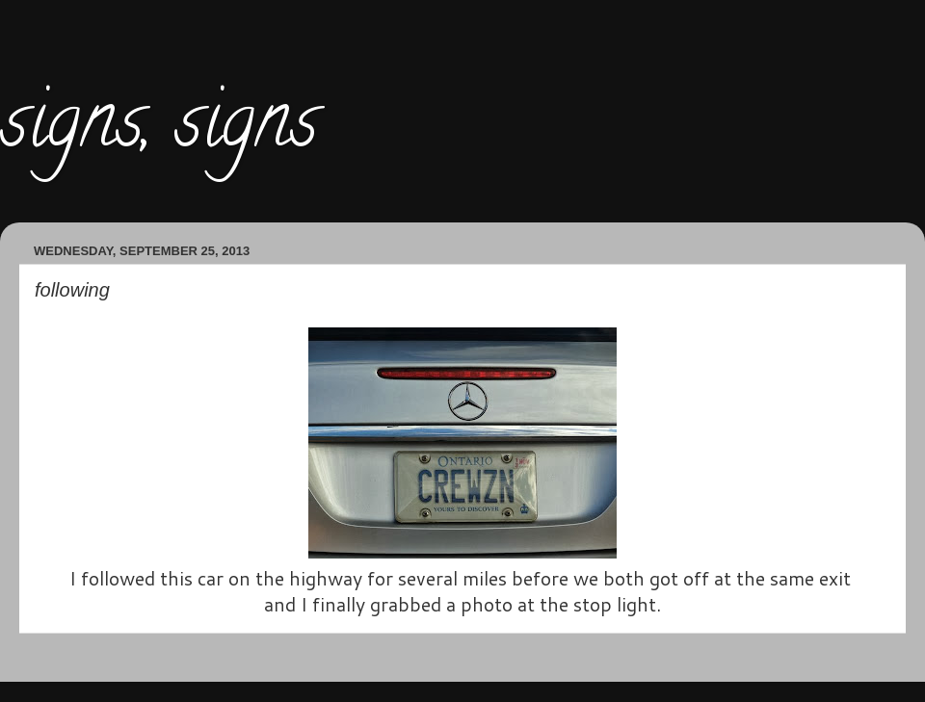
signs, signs (159, 129)
